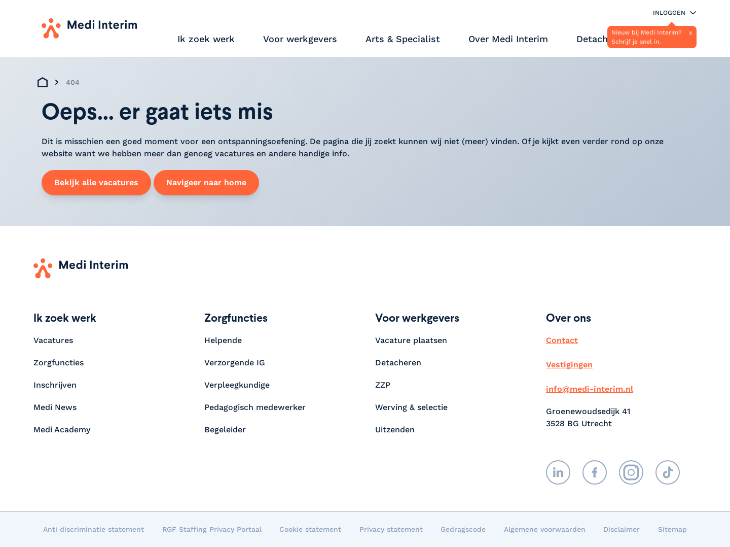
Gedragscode (463, 529)
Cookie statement (310, 529)
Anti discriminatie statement (93, 529)
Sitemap (672, 529)
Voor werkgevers (300, 38)
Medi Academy (63, 429)
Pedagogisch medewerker (255, 407)
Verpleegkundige (237, 385)
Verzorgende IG (234, 362)
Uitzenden (395, 429)
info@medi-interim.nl (589, 389)
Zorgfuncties (58, 362)
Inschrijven (55, 385)
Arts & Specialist (403, 38)
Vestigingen (569, 364)
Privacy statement (391, 529)
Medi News (55, 407)
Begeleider (225, 429)
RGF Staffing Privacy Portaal (212, 529)
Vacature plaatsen (411, 340)
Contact (562, 340)
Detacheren (601, 38)
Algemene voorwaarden (545, 529)
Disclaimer (621, 529)
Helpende (223, 340)
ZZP (382, 385)
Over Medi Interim (508, 38)
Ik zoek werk (206, 38)
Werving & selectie (411, 407)
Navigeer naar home (206, 182)
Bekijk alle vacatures (96, 182)
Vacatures (53, 340)
